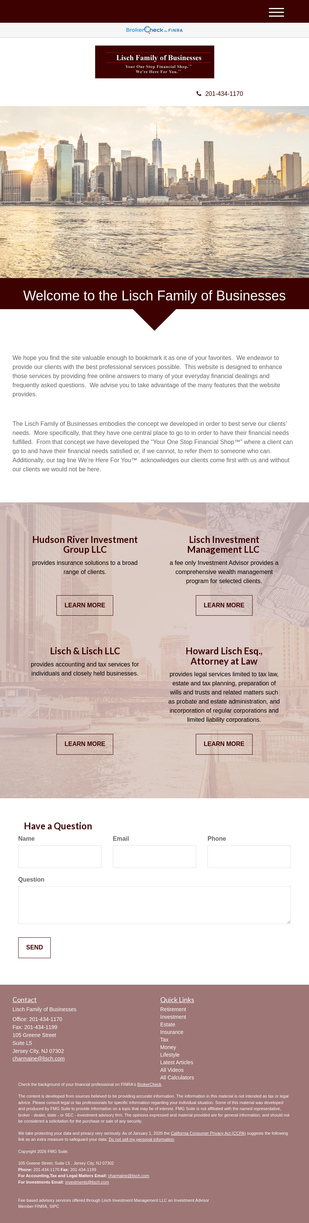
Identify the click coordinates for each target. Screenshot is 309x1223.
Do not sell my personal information (141, 1139)
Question (31, 879)
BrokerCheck (149, 1084)
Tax (164, 1040)
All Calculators (177, 1077)
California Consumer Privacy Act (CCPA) (208, 1133)
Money (168, 1047)
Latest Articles (176, 1062)
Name (26, 838)
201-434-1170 (220, 94)
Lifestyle (169, 1055)
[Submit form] (34, 947)
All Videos (172, 1070)
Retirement (173, 1009)
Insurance (171, 1032)
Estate (167, 1024)
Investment (173, 1017)
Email (121, 838)
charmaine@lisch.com (128, 1175)
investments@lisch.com (87, 1182)
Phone (217, 838)
